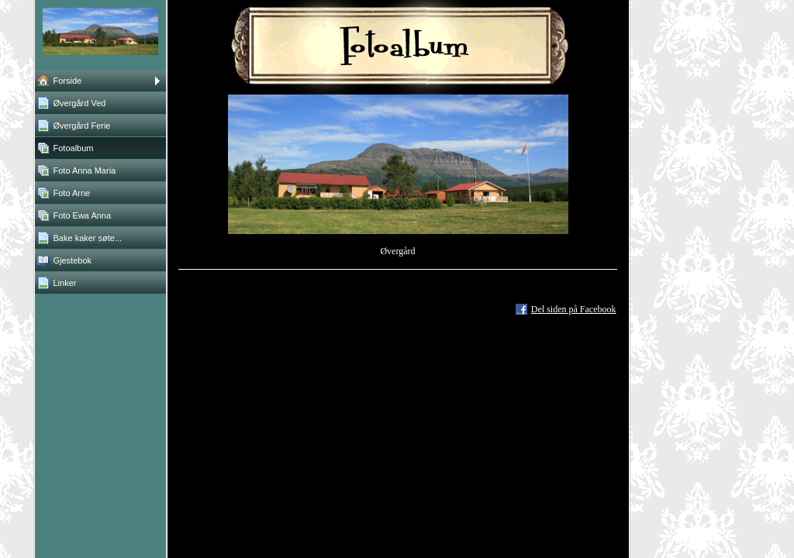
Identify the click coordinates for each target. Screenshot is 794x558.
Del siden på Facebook (573, 309)
